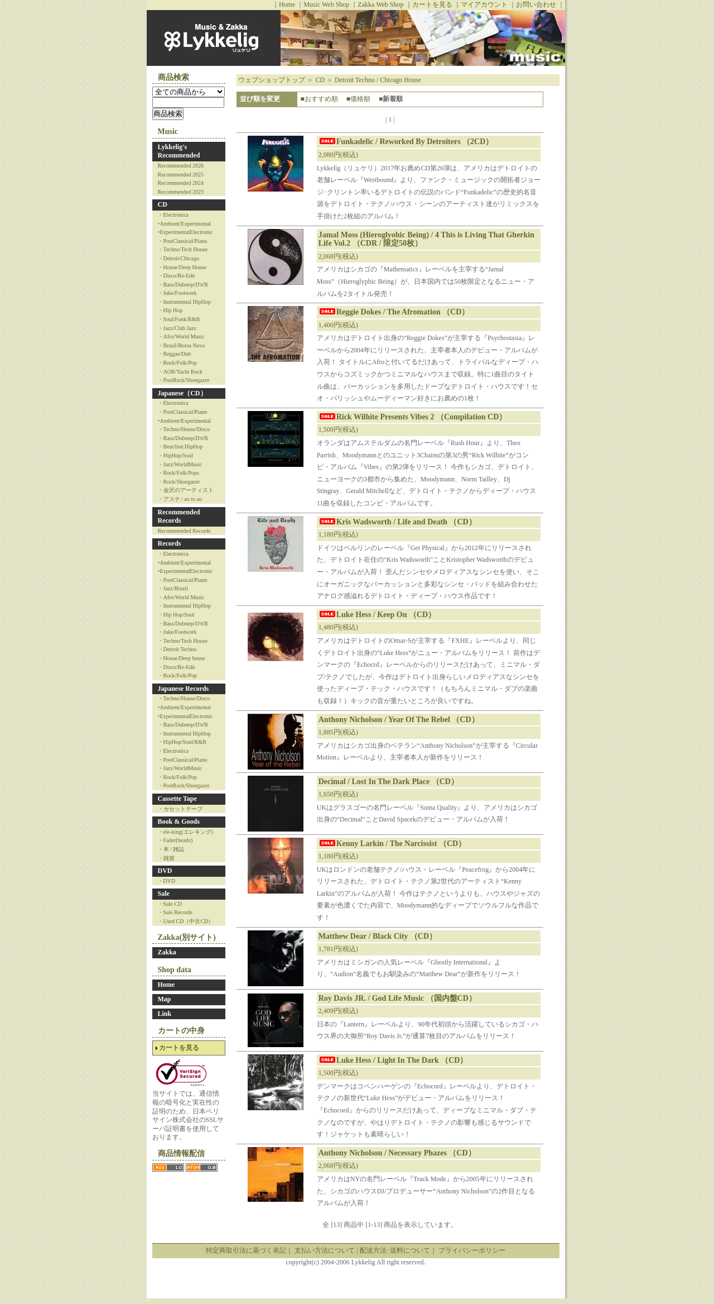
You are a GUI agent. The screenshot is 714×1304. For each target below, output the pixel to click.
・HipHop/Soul (175, 455)
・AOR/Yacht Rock (180, 372)
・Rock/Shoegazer (179, 482)
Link (165, 1014)
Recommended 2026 (181, 166)
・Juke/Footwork (177, 293)
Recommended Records (179, 516)
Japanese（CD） (182, 393)
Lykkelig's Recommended (179, 151)
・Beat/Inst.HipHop (180, 446)
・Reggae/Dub (174, 354)
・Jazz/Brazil (173, 588)
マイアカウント (484, 4)
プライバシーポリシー (471, 1250)
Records (169, 543)
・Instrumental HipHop (184, 302)
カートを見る (432, 4)
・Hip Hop (170, 310)
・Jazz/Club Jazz (177, 328)
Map (164, 999)
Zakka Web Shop (380, 4)
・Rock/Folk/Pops (178, 473)
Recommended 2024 (181, 183)
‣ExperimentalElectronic (185, 232)
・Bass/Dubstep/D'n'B (183, 284)
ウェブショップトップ (271, 80)
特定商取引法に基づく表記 (246, 1250)
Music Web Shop (326, 4)
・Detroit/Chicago (178, 258)
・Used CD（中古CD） (186, 921)
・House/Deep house (181, 658)
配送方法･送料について (395, 1250)
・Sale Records (175, 912)
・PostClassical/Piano (183, 241)
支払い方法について (325, 1250)
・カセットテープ (180, 809)
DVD (165, 871)
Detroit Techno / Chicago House (378, 80)
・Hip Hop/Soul (176, 615)
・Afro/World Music (181, 336)
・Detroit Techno (177, 649)
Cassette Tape (177, 799)
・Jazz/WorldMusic (180, 464)
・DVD (167, 881)
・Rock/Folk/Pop (177, 363)
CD (162, 204)
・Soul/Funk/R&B (179, 319)
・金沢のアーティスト (186, 490)
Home (287, 4)
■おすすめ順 (318, 99)
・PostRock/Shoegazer (184, 380)
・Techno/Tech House (183, 249)
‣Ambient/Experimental (184, 224)
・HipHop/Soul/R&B (182, 742)
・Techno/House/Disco (184, 429)
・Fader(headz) (175, 840)
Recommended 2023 (181, 192)
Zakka (167, 952)
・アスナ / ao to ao (180, 499)
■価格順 (358, 99)
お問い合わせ (536, 4)
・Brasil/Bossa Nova (181, 345)
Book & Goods (179, 821)
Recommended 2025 (181, 174)
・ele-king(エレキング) (185, 832)
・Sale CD (170, 904)
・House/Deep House (182, 267)
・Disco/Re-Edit (176, 276)
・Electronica (173, 215)
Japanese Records (183, 688)
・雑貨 (166, 858)
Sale (164, 893)
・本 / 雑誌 (171, 849)
